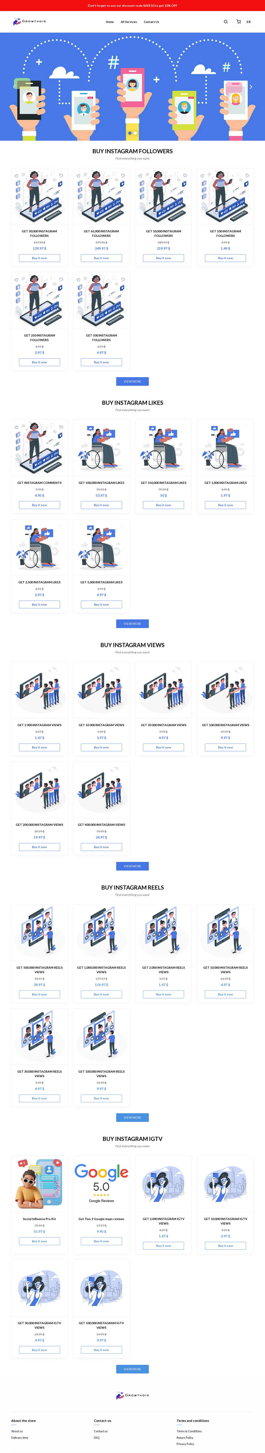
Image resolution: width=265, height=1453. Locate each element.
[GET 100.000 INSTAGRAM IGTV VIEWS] (101, 1288)
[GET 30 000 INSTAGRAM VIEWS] (163, 690)
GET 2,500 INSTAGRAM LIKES (39, 582)
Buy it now (39, 258)
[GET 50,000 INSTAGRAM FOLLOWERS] (163, 196)
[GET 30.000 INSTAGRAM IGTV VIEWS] (39, 1288)
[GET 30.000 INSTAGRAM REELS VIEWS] (39, 1036)
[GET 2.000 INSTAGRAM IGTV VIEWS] (163, 1184)
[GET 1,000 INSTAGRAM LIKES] (225, 448)
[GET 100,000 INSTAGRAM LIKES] (101, 448)
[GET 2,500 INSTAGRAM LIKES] (39, 547)
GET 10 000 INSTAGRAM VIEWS (101, 725)
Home (110, 22)
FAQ (97, 1437)
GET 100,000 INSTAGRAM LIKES (101, 483)
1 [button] (130, 133)
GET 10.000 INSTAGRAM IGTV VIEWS (225, 1221)
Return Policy (185, 1437)
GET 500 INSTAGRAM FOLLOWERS (101, 337)
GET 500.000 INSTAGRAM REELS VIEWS (39, 970)
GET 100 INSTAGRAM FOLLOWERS (225, 233)
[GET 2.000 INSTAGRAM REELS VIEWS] (163, 932)
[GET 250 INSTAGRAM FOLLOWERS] (39, 300)
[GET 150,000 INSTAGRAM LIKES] (163, 448)
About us (17, 1431)
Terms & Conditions (189, 1431)
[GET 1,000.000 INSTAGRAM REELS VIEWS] (101, 932)
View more (132, 381)
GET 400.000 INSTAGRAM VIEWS (101, 824)
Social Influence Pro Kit (39, 1219)
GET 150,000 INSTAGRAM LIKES (163, 483)
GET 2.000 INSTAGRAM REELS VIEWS (163, 970)
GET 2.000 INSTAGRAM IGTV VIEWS (163, 1221)
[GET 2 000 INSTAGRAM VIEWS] (39, 690)
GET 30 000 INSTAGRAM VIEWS (163, 725)
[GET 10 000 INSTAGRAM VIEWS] (101, 690)
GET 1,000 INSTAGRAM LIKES (226, 483)
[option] (132, 87)
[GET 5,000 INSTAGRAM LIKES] (101, 547)
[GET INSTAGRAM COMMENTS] (39, 448)
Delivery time (19, 1437)
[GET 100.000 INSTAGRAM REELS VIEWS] (101, 1036)
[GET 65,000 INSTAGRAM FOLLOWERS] (101, 196)
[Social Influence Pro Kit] (39, 1184)
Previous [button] (14, 86)
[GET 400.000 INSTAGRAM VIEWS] (101, 789)
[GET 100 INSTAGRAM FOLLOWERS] (225, 196)
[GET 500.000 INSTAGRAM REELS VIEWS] (39, 932)
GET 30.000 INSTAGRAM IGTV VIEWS (39, 1325)
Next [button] (251, 86)
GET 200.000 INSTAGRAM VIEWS (39, 824)
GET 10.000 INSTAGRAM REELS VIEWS (225, 970)
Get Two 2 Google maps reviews (101, 1219)
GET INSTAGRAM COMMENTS (39, 483)
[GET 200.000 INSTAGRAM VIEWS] (39, 789)
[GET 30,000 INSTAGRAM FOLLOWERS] (39, 196)
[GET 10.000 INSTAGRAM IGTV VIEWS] (225, 1184)
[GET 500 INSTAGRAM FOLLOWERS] (101, 300)
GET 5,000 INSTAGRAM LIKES (101, 582)
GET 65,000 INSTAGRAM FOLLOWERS (101, 233)
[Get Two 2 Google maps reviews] (101, 1184)
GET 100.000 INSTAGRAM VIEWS (225, 725)
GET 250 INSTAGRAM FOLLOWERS (39, 337)
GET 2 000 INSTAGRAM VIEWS (39, 725)
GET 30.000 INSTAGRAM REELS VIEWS (39, 1074)
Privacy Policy (185, 1444)
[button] (225, 22)
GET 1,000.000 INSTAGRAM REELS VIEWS (101, 970)
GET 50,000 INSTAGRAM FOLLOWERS (163, 233)
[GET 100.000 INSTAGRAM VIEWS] (225, 690)
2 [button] (135, 133)
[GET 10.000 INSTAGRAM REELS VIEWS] (225, 932)
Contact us (151, 22)
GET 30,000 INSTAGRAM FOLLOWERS (39, 233)
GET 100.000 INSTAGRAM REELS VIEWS (101, 1074)
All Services (129, 22)
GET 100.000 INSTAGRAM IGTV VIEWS (101, 1325)
